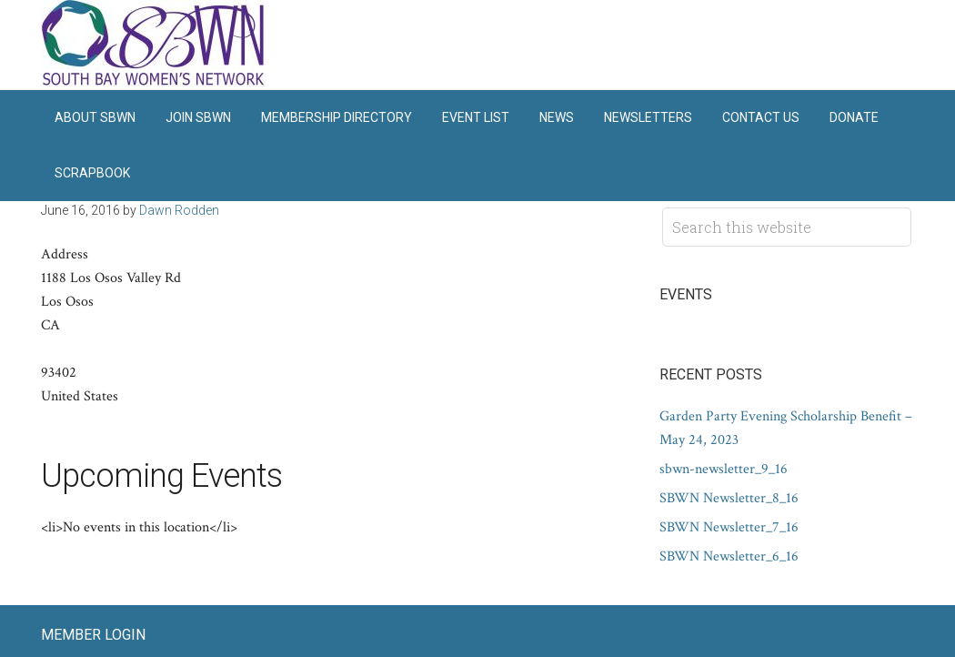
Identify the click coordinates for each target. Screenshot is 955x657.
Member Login (93, 634)
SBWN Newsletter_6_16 (729, 556)
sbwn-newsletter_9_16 (723, 469)
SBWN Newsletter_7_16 (729, 527)
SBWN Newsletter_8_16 (729, 498)
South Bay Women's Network (154, 44)
